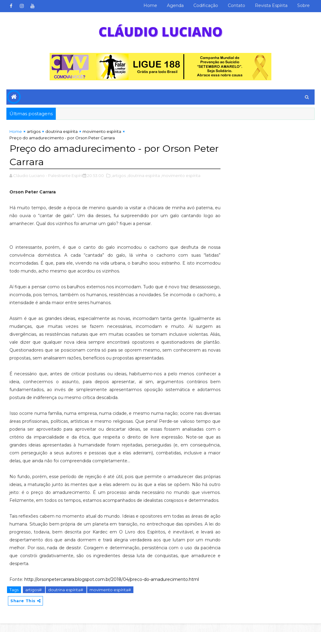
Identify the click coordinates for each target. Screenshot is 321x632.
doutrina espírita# (66, 598)
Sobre (303, 5)
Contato (236, 5)
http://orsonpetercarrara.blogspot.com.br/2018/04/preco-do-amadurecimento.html (111, 587)
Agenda (175, 5)
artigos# (34, 598)
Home (150, 5)
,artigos (118, 175)
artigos (34, 132)
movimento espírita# (110, 598)
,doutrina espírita (143, 175)
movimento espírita (102, 132)
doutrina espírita (61, 132)
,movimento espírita (180, 175)
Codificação (205, 5)
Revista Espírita (271, 5)
